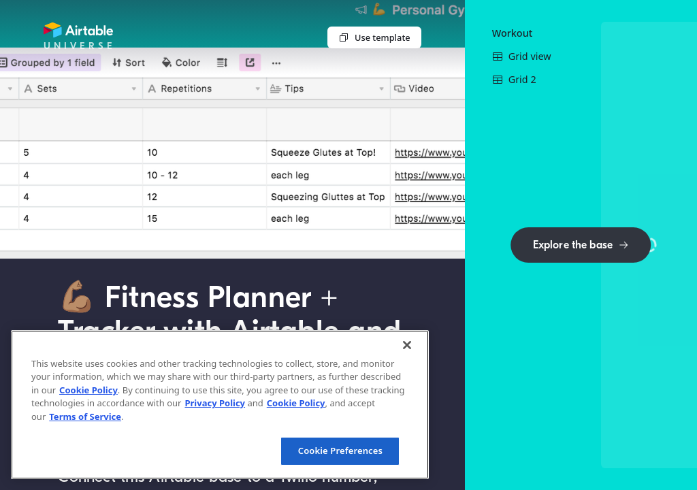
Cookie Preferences (340, 450)
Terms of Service (85, 416)
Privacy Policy (214, 403)
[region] (220, 404)
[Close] (407, 345)
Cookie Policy (88, 390)
